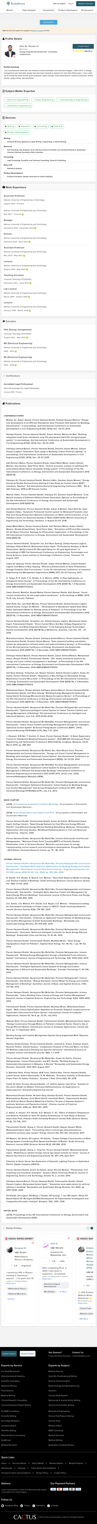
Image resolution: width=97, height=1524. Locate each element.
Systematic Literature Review (61, 1445)
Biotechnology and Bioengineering (63, 1385)
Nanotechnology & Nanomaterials (52, 1285)
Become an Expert (27, 1353)
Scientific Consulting (10, 1381)
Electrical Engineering (16, 99)
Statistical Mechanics (17, 1294)
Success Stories (19, 1463)
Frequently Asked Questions (59, 1356)
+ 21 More (62, 1291)
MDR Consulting (55, 1430)
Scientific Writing (8, 1416)
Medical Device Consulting (13, 1435)
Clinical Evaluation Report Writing (16, 1405)
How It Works (38, 1463)
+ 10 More (10, 1299)
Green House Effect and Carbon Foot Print (34, 812)
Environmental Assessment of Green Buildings (35, 804)
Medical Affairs (55, 1425)
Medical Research (9, 1445)
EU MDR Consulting (10, 1411)
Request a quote (37, 30)
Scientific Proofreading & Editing (62, 1376)
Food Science (7, 1390)
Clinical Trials (85, 1308)
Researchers (87, 10)
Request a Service (85, 3)
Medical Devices (55, 1371)
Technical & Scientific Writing (61, 1405)
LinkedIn (52, 1505)
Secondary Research (10, 1420)
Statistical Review (9, 1385)
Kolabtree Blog (9, 1505)
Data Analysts (29, 10)
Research (24, 126)
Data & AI (57, 126)
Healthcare (6, 1440)
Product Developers (67, 10)
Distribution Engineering (18, 105)
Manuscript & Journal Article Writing (64, 1400)
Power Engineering (43, 99)
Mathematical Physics (17, 1288)
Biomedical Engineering (59, 1411)
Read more (11, 1283)
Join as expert (59, 3)
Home (4, 1463)
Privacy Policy (42, 1473)
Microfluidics (49, 1291)
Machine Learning (87, 1313)
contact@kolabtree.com (81, 1356)
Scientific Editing (8, 1430)
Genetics (52, 1390)
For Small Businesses (10, 1371)
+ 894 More (83, 1319)
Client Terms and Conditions (43, 1468)
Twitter (25, 1505)
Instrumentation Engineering (72, 99)
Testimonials (6, 1468)
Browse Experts (56, 1463)
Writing (9, 126)
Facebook (38, 1505)
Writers (9, 10)
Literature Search (8, 1425)
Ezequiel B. (20, 1248)
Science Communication (59, 1381)
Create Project (83, 46)
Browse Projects (76, 1463)
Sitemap (21, 1468)
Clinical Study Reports (58, 1395)
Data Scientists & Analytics (13, 1376)
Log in (71, 3)
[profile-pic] (9, 1249)
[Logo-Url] (15, 3)
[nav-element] (88, 1228)
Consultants (48, 10)
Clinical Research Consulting (14, 1400)
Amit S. (54, 1243)
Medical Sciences (56, 1435)
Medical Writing (8, 1395)
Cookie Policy (60, 1473)
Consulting (40, 126)
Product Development (16, 132)
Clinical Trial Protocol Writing (61, 1416)
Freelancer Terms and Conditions (15, 1473)
